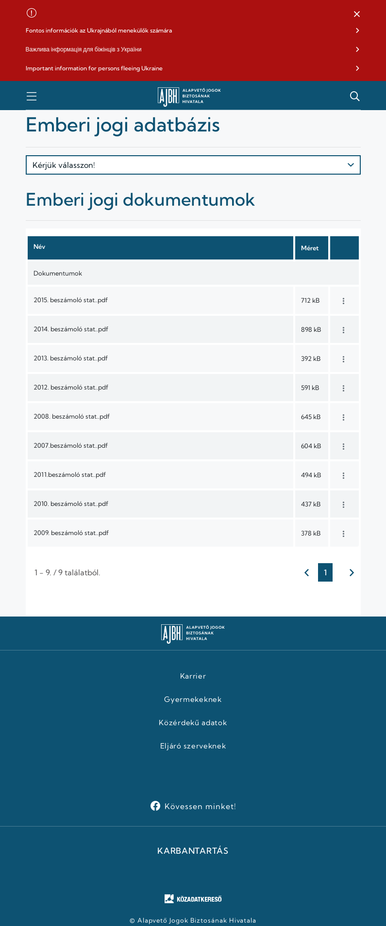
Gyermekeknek (192, 699)
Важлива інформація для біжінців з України (84, 49)
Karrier (193, 676)
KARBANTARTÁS (192, 851)
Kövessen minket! (200, 806)
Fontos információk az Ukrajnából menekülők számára (99, 30)
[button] (357, 14)
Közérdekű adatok (193, 722)
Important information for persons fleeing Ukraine (94, 68)
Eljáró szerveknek (193, 746)
